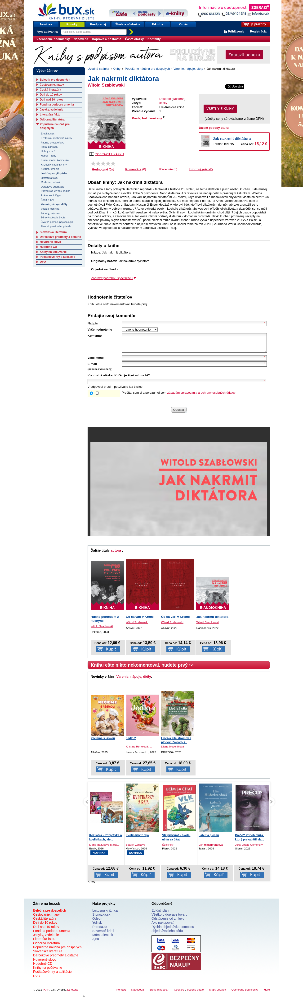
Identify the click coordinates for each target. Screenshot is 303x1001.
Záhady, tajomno (50, 213)
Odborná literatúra (52, 119)
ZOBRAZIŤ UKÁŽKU (106, 154)
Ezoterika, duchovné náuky (56, 138)
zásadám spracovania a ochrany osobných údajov (201, 396)
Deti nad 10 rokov (51, 99)
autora (116, 554)
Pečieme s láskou (103, 741)
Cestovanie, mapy (52, 84)
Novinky (46, 24)
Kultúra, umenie (50, 168)
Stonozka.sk (101, 918)
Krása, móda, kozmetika (55, 160)
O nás (183, 24)
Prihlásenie (236, 31)
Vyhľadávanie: (48, 31)
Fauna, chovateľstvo (52, 142)
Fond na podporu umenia (57, 104)
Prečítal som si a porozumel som (179, 396)
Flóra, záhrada (49, 146)
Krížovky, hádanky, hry (54, 164)
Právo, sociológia (51, 195)
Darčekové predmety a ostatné (60, 237)
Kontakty (154, 39)
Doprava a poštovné (106, 39)
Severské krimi (103, 934)
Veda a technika (50, 208)
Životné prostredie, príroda (56, 226)
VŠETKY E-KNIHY (220, 109)
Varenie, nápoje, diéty (188, 68)
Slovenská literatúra (53, 232)
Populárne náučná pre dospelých (147, 68)
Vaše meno (96, 361)
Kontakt (121, 993)
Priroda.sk (99, 930)
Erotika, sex (47, 133)
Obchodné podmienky (245, 993)
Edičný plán (160, 914)
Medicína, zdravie (51, 182)
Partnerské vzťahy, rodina (55, 190)
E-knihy (157, 24)
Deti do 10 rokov (51, 94)
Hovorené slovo (50, 242)
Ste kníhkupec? (159, 993)
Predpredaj (98, 24)
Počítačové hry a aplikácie (57, 256)
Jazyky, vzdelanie (51, 109)
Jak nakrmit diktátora (232, 139)
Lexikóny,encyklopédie (54, 173)
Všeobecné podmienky (53, 39)
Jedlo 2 (131, 741)
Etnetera (72, 993)
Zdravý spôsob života (53, 217)
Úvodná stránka (98, 68)
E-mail (92, 367)
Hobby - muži (48, 151)
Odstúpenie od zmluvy (168, 922)
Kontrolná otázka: (101, 379)
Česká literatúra (50, 89)
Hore (267, 993)
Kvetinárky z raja (137, 838)
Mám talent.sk (102, 938)
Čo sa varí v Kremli (140, 620)
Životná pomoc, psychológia (57, 222)
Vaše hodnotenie (100, 329)
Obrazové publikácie (52, 186)
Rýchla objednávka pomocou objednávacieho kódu (173, 932)
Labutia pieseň (209, 838)
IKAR (46, 993)
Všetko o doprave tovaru (169, 918)
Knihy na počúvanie (53, 252)
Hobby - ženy (48, 155)
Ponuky (72, 24)
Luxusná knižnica (105, 914)
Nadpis (93, 323)
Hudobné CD (48, 247)
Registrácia (258, 31)
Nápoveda (80, 39)
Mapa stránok (217, 993)
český (163, 103)
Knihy (116, 68)
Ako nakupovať (163, 926)
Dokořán (165, 99)
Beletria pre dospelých (55, 79)
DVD (43, 261)
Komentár (95, 335)
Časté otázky (134, 39)
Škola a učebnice (127, 24)
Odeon (97, 922)
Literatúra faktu (50, 114)
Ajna (95, 942)
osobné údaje (195, 993)
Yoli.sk (97, 926)
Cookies (179, 993)
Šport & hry (47, 199)
